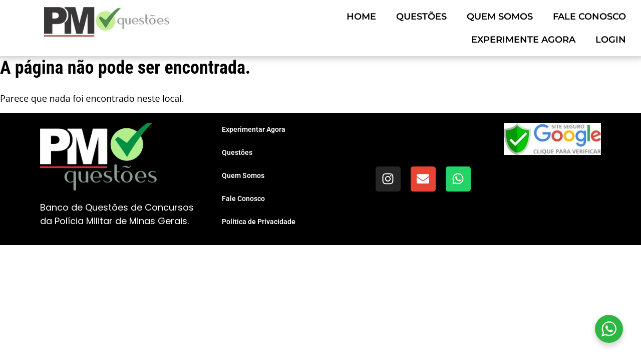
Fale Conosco (589, 16)
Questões (421, 16)
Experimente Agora (523, 39)
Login (610, 39)
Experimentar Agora (253, 129)
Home (361, 16)
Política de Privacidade (258, 222)
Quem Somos (500, 16)
